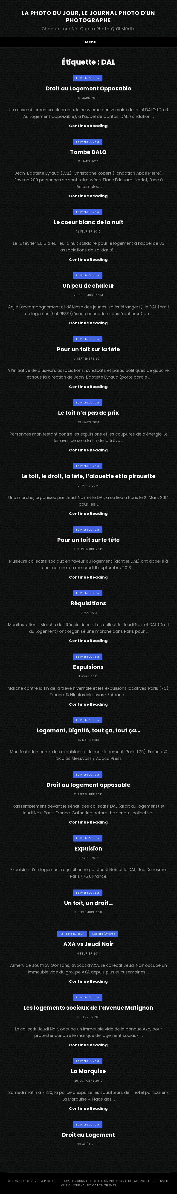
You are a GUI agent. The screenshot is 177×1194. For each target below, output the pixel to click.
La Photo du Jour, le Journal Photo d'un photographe (88, 16)
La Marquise (88, 1071)
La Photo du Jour (87, 78)
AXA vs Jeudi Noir (88, 944)
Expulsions (88, 667)
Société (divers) (103, 934)
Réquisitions (88, 603)
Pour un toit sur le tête (88, 540)
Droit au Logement (88, 1135)
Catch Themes (104, 1185)
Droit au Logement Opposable (88, 88)
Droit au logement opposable (88, 785)
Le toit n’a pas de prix (88, 413)
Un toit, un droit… (88, 903)
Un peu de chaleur (88, 286)
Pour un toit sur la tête (88, 349)
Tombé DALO (88, 152)
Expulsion (88, 848)
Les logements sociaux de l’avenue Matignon (88, 1008)
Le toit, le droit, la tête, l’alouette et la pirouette (88, 476)
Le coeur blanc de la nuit (88, 222)
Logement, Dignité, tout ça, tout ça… (88, 730)
